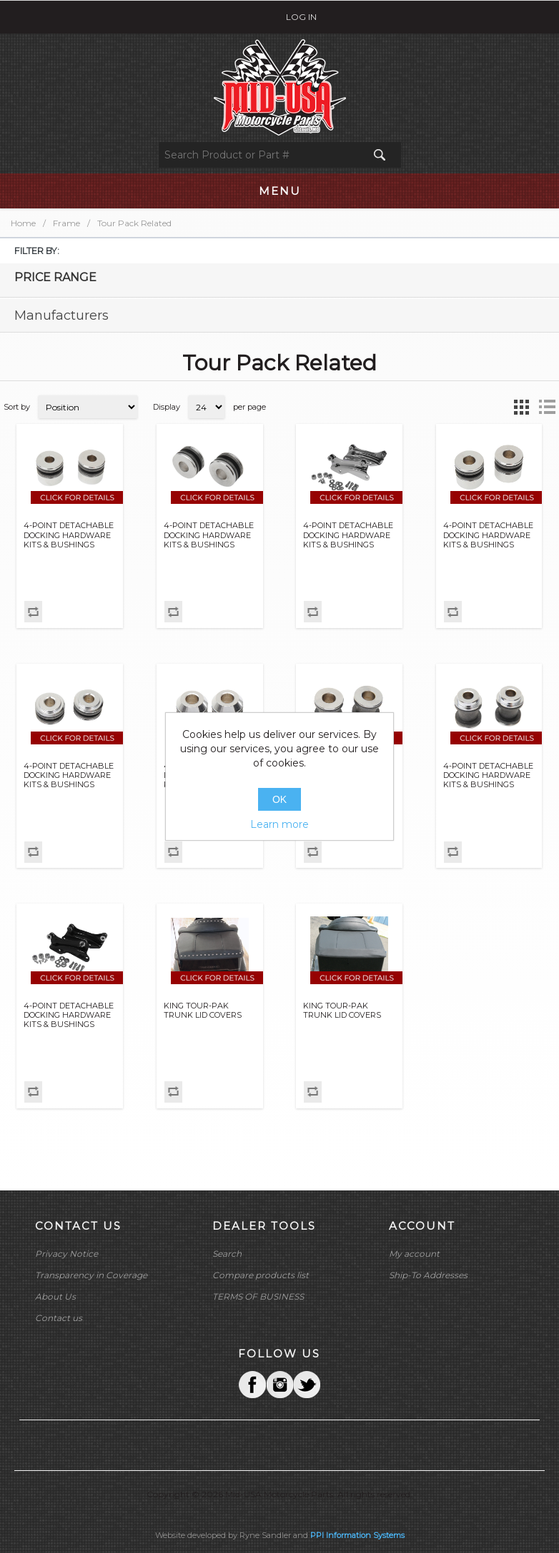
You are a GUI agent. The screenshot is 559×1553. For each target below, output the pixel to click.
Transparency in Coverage (91, 1275)
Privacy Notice (66, 1253)
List (546, 406)
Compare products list (260, 1275)
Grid (521, 406)
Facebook (252, 1384)
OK (279, 799)
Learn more (279, 824)
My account (414, 1253)
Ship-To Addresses (428, 1275)
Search (227, 1253)
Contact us (58, 1317)
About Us (55, 1296)
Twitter (279, 1384)
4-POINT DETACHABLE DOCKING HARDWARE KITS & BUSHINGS (69, 535)
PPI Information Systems (357, 1535)
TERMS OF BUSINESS (258, 1296)
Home (23, 223)
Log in (301, 16)
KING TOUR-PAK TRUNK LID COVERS (203, 1010)
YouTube (306, 1384)
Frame (66, 223)
